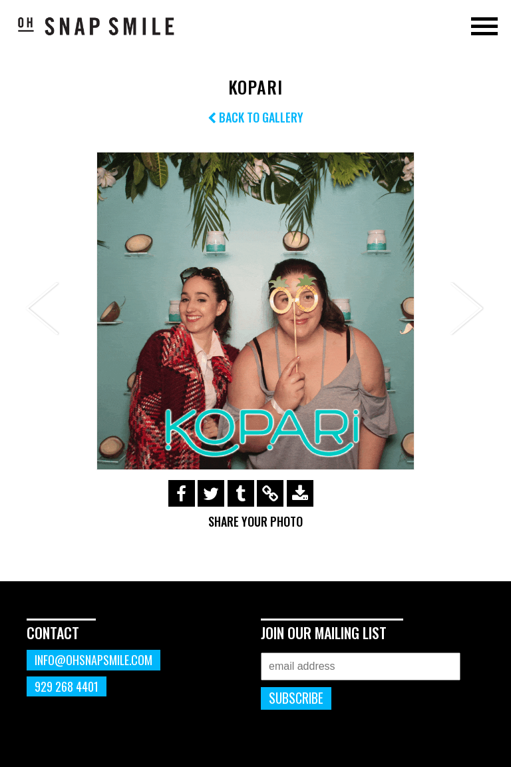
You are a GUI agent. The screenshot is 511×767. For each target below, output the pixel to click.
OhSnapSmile (96, 26)
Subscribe (296, 698)
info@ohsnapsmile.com (93, 659)
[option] (255, 311)
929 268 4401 (66, 686)
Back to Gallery (255, 117)
